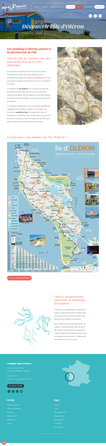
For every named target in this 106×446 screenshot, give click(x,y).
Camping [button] (45, 7)
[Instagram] (13, 391)
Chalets (9, 423)
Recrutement (58, 427)
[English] (100, 16)
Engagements (59, 420)
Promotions (70, 7)
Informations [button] (88, 7)
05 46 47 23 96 (15, 386)
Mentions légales (45, 433)
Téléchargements (60, 412)
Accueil (36, 7)
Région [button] (79, 7)
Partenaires (58, 423)
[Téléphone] (95, 16)
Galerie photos (59, 416)
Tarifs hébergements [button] (57, 7)
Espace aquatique (13, 405)
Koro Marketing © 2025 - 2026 (57, 433)
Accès (56, 409)
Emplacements (12, 416)
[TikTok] (17, 391)
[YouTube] (21, 391)
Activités (10, 412)
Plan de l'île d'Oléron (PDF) (19, 278)
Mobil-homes (11, 420)
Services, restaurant (14, 409)
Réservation (99, 7)
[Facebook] (9, 391)
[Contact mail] (90, 16)
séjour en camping (34, 78)
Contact (57, 405)
